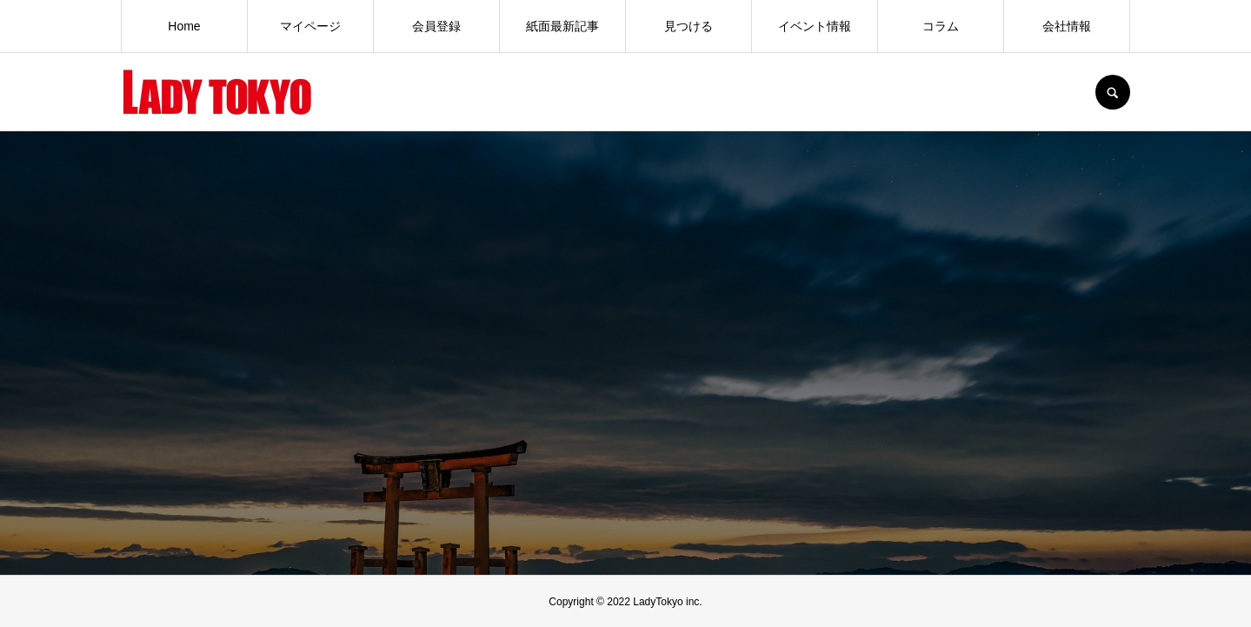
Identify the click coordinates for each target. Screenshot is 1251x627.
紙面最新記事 (562, 26)
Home (184, 26)
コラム (940, 26)
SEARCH (1112, 92)
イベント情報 (814, 26)
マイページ (310, 26)
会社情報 (1066, 26)
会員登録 (436, 26)
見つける (688, 26)
